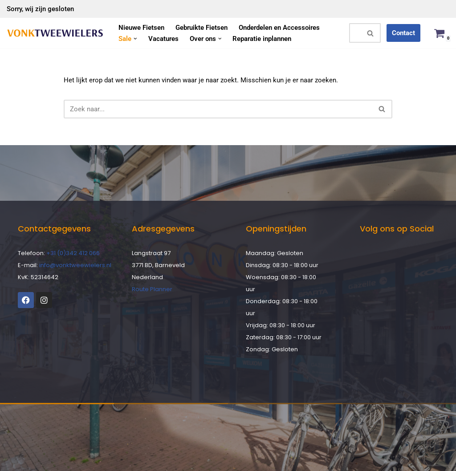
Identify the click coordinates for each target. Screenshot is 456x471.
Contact (403, 33)
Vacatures (163, 39)
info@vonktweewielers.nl (75, 265)
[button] (135, 39)
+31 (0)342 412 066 (73, 253)
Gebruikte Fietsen (201, 28)
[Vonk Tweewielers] (55, 33)
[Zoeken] (355, 33)
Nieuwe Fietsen (141, 28)
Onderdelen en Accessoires (279, 28)
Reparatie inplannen (261, 39)
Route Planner (152, 289)
